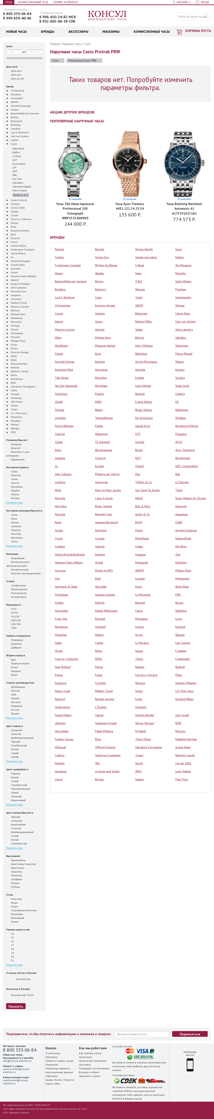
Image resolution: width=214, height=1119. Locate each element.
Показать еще (14, 502)
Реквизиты (52, 1064)
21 (10, 960)
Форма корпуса (15, 655)
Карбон (13, 490)
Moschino (101, 378)
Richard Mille (143, 321)
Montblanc (61, 345)
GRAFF (139, 305)
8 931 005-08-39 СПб (57, 21)
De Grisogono (144, 418)
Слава (139, 546)
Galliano (60, 458)
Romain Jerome (104, 699)
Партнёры (51, 1076)
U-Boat (139, 265)
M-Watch (140, 731)
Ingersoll (181, 506)
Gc (56, 466)
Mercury (180, 731)
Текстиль (13, 533)
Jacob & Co (142, 514)
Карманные (15, 459)
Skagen (180, 635)
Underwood (62, 707)
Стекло (10, 581)
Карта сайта (53, 1083)
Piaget (59, 354)
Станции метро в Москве (21, 972)
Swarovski (101, 482)
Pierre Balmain (64, 426)
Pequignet (141, 562)
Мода (12, 902)
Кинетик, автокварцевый (23, 573)
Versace (140, 683)
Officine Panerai (105, 747)
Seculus (180, 378)
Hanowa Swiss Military (69, 562)
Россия (12, 709)
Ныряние (14, 643)
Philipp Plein (183, 570)
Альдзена (181, 514)
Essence (180, 627)
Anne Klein (182, 586)
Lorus (178, 619)
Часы (8, 2)
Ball (177, 474)
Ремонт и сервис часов (59, 1060)
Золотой (13, 734)
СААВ (178, 522)
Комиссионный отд (33, 2)
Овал (11, 674)
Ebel (98, 578)
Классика (14, 898)
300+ (11, 627)
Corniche (100, 683)
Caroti (58, 779)
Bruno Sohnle (103, 506)
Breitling (60, 289)
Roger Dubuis (143, 410)
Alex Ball (100, 586)
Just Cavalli (182, 715)
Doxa (138, 586)
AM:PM (139, 570)
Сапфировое (16, 585)
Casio (87, 44)
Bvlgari (99, 779)
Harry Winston (144, 345)
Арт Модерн (183, 265)
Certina (59, 257)
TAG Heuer (62, 378)
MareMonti (142, 538)
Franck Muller (143, 402)
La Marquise (143, 594)
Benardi (140, 603)
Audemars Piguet (106, 723)
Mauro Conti (62, 691)
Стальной (14, 730)
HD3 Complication (186, 466)
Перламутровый (18, 788)
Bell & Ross (142, 506)
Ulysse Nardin (144, 249)
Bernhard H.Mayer (186, 426)
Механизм (12, 553)
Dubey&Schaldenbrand (70, 554)
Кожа (11, 518)
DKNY (98, 659)
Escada (99, 466)
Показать (15, 1006)
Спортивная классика (21, 910)
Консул (107, 16)
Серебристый (16, 745)
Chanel (139, 466)
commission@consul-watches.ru (16, 1082)
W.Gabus (180, 418)
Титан (12, 479)
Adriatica (180, 337)
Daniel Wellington (106, 611)
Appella (140, 370)
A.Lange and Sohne (107, 771)
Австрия (13, 702)
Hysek (59, 651)
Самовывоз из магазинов (94, 1068)
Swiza (139, 691)
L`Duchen (101, 707)
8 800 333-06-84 (17, 13)
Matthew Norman (186, 739)
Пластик (13, 475)
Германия (14, 705)
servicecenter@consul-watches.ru (16, 1070)
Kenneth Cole (103, 514)
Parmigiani (61, 594)
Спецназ (140, 554)
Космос (180, 370)
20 (10, 956)
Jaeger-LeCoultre (146, 257)
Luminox (60, 482)
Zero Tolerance (185, 450)
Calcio (139, 611)
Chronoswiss (63, 305)
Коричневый (16, 800)
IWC (97, 763)
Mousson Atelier (105, 345)
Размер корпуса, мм (18, 929)
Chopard (100, 627)
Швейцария (15, 686)
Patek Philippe (104, 731)
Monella (180, 273)
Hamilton (181, 562)
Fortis (138, 699)
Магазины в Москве (18, 988)
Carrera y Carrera (146, 675)
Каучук (12, 522)
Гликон (139, 779)
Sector (59, 530)
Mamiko (60, 763)
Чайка (139, 329)
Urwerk (139, 442)
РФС (178, 594)
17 (10, 945)
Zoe (177, 554)
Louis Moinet (143, 386)
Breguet (100, 619)
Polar (178, 675)
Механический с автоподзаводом (18, 563)
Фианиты (14, 875)
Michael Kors (103, 337)
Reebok (180, 667)
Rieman (59, 249)
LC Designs (182, 482)
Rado (58, 522)
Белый (12, 749)
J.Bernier (60, 723)
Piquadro (181, 434)
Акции (49, 1079)
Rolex (98, 651)
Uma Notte (61, 731)
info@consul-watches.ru (17, 1060)
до (24, 51)
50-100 (12, 616)
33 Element (102, 442)
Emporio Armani (105, 305)
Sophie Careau (64, 739)
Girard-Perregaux (146, 362)
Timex (139, 659)
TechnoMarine (104, 418)
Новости (69, 1079)
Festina (139, 378)
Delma (179, 257)
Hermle (100, 329)
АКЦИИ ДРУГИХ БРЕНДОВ (72, 112)
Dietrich (100, 603)
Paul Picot (181, 779)
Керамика (14, 486)
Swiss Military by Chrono (190, 498)
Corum (59, 313)
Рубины (13, 886)
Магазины (51, 1057)
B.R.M (138, 522)
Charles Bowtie (144, 715)
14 (10, 933)
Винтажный (15, 917)
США (11, 694)
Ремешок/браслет (17, 440)
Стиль (9, 894)
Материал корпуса (17, 467)
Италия (12, 698)
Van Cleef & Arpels (147, 490)
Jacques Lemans (105, 594)
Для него (14, 71)
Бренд (10, 86)
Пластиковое (16, 593)
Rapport (60, 699)
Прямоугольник (17, 663)
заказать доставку (137, 1087)
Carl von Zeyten (185, 321)
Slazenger (181, 345)
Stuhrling (181, 611)
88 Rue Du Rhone (106, 265)
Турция (12, 713)
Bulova (139, 337)
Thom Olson (143, 739)
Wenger (140, 289)
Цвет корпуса (14, 726)
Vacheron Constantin (107, 755)
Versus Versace (144, 723)
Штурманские (103, 450)
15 (10, 937)
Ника (138, 273)
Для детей (15, 78)
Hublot (99, 635)
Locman (140, 578)
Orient (99, 562)
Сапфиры (14, 879)
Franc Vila (61, 619)
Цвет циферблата (17, 769)
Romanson (61, 627)
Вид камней (13, 856)
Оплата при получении (92, 1060)
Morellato (101, 386)
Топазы (12, 883)
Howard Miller (184, 699)
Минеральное (16, 589)
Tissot (59, 538)
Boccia (179, 603)
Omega (59, 410)
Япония (13, 690)
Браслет (13, 448)
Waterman (101, 434)
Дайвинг (14, 647)
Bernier (99, 249)
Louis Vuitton (183, 771)
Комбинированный (19, 737)
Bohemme (181, 410)
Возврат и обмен (89, 1072)
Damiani (100, 554)
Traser (139, 755)
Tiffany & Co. (143, 482)
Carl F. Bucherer (65, 297)
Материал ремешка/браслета (24, 510)
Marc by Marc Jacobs (108, 490)
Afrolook (60, 747)
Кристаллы (15, 867)
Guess (99, 321)
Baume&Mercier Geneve (71, 281)
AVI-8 (178, 442)
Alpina (59, 273)
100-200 (13, 620)
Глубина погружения (18, 635)
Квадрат (13, 671)
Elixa (98, 739)
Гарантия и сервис (90, 1076)
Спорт (12, 906)
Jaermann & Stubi (66, 586)
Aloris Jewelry (184, 329)
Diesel (99, 667)
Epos (98, 354)
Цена (9, 46)
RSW (178, 723)
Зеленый (14, 796)
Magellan (61, 635)
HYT (138, 434)
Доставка (85, 1064)
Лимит (12, 921)
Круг (11, 659)
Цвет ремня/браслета (19, 812)
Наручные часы (71, 44)
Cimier (59, 442)
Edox (58, 450)
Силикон (13, 526)
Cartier (99, 643)
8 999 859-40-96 (17, 18)
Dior (137, 474)
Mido (58, 490)
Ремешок (14, 444)
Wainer (179, 362)
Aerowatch (61, 611)
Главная (55, 44)
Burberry (100, 289)
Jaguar (139, 651)
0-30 (11, 608)
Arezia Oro (102, 257)
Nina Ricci (61, 506)
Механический (17, 569)
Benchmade (182, 458)
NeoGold (100, 530)
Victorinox (61, 394)
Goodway (61, 771)
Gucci (178, 249)
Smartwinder (183, 297)
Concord (100, 458)
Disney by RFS (104, 570)
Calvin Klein (182, 313)
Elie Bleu (181, 546)
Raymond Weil (64, 370)
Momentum (182, 578)
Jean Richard (63, 667)
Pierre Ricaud (183, 354)
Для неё (13, 74)
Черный (13, 741)
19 (10, 952)
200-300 (13, 624)
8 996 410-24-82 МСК (57, 17)
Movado (60, 498)
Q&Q (138, 281)
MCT (138, 458)
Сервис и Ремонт (65, 2)
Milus (58, 337)
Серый (12, 753)
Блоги (58, 1079)
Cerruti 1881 (183, 763)
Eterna (59, 321)
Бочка (12, 667)
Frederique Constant (68, 265)
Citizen (99, 715)
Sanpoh (100, 546)
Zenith (59, 402)
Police (139, 530)
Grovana (60, 570)
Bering (99, 281)
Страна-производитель (20, 682)
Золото (12, 482)
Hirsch (139, 763)
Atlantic (99, 273)
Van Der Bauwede (66, 386)
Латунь (12, 494)
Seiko (58, 643)
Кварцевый (15, 558)
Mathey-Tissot (104, 691)
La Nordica (142, 643)
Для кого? (12, 66)
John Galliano (63, 474)
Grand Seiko (183, 747)
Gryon (139, 635)
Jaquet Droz (142, 426)
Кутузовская (18, 979)
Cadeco (59, 755)
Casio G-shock (104, 498)
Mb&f (139, 498)
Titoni (179, 490)
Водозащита (13, 604)
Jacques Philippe (185, 683)
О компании (53, 1053)
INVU (138, 771)
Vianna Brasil (183, 538)
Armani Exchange (186, 530)
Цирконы (14, 871)
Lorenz (139, 627)
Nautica (139, 667)
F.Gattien (180, 651)
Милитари (14, 914)
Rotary (99, 410)
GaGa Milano (183, 281)
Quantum (140, 707)
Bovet (139, 450)
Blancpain (141, 313)
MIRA (98, 402)
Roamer (140, 394)
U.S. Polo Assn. (184, 691)
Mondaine (141, 619)
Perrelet (60, 514)
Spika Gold (182, 386)
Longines (60, 418)
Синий (12, 756)
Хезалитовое (16, 596)
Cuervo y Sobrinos (66, 659)
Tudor (139, 297)
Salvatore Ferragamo (148, 747)
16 (10, 941)
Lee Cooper (182, 643)
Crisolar (100, 538)
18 (10, 949)
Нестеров (101, 370)
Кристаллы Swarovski (21, 864)
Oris (57, 578)
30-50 (12, 612)
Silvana (179, 305)
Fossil (98, 675)
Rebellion (141, 354)
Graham (100, 313)
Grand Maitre (63, 715)
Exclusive (61, 683)
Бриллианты (16, 860)
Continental (182, 659)
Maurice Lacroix (65, 329)
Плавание (14, 640)
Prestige (180, 289)
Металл (13, 498)
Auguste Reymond (106, 522)
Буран (59, 675)
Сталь (12, 471)
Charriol (60, 434)
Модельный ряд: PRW (84, 60)
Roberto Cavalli (185, 755)
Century (180, 394)
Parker (99, 426)
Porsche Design (64, 362)
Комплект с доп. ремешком (18, 453)
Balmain (100, 362)
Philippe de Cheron (107, 474)
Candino (60, 546)
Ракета (99, 394)
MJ (177, 402)
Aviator (59, 603)
